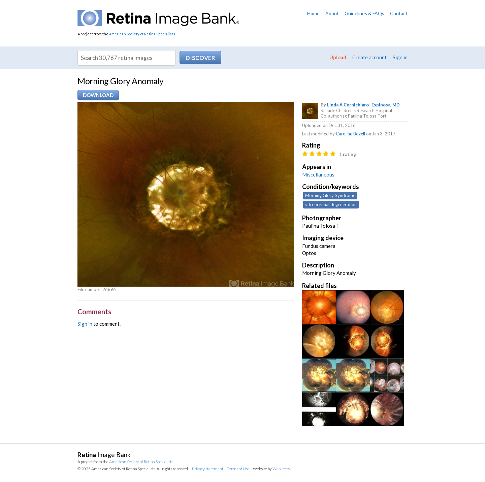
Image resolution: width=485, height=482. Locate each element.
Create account (369, 57)
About (332, 13)
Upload (337, 57)
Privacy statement (207, 468)
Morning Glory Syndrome (330, 195)
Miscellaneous (318, 174)
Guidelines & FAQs (364, 13)
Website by (271, 468)
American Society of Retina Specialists (142, 34)
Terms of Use (238, 468)
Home (313, 13)
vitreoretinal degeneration (331, 204)
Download (98, 95)
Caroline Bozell (350, 133)
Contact (399, 13)
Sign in (400, 57)
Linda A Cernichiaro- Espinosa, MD (363, 104)
